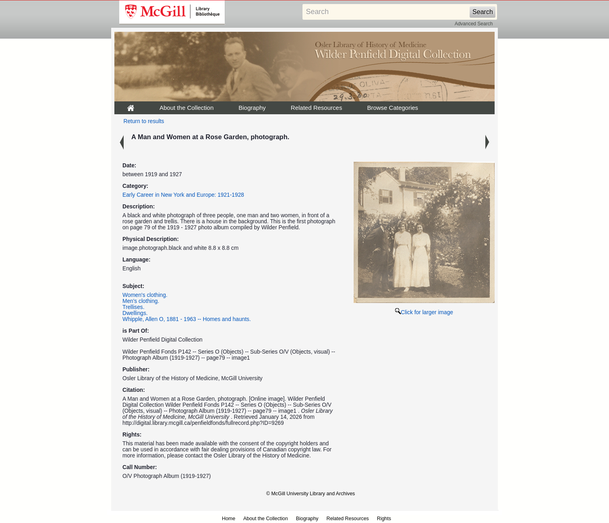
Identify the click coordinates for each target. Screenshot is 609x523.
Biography (252, 107)
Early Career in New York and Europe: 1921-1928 (183, 195)
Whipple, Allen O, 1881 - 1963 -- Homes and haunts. (186, 319)
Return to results (144, 121)
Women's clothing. (145, 295)
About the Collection (186, 107)
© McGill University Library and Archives (310, 493)
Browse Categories (392, 107)
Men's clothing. (140, 301)
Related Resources (316, 107)
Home (228, 518)
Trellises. (133, 307)
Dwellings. (135, 313)
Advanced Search (474, 24)
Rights (384, 518)
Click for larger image (424, 312)
